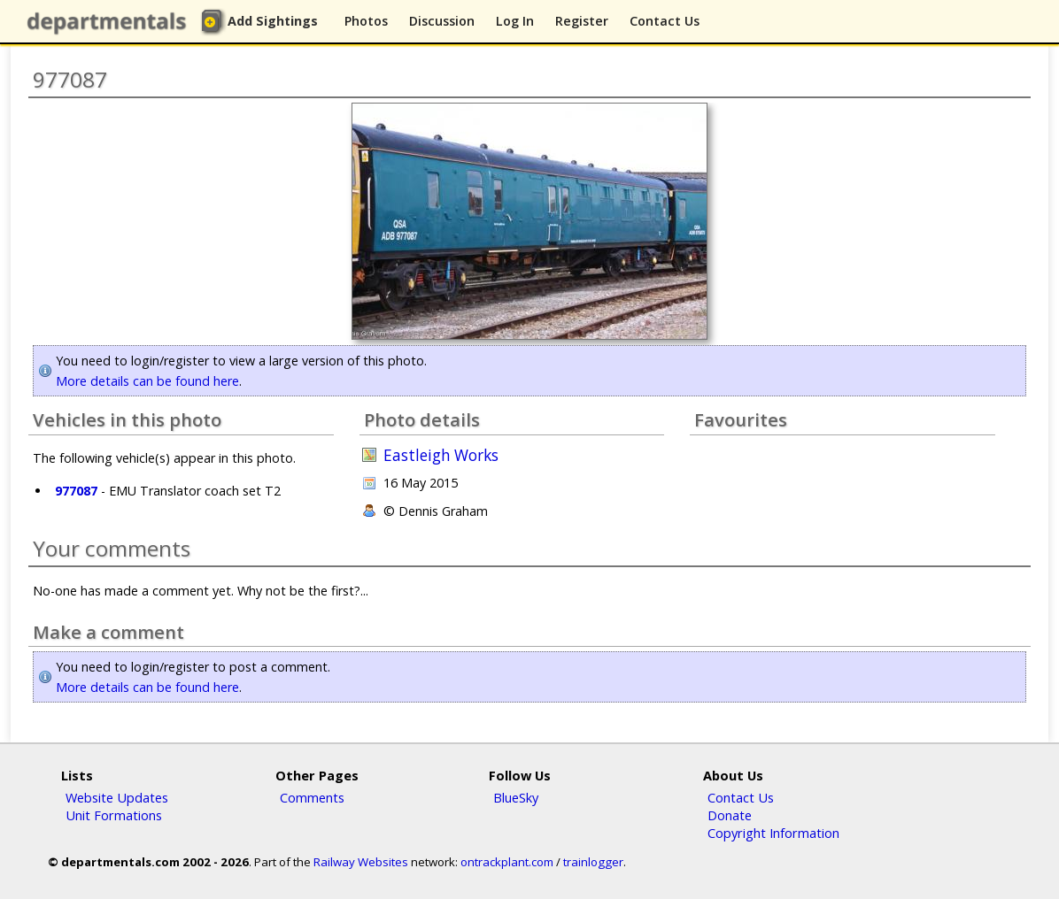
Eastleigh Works (441, 455)
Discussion (442, 20)
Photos (366, 20)
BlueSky (515, 797)
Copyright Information (773, 832)
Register (581, 20)
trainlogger (593, 862)
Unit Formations (114, 815)
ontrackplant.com (506, 862)
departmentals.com (110, 22)
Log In (515, 20)
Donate (729, 815)
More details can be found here (147, 381)
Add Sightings (273, 20)
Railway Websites (360, 862)
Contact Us (665, 20)
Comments (312, 797)
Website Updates (117, 797)
